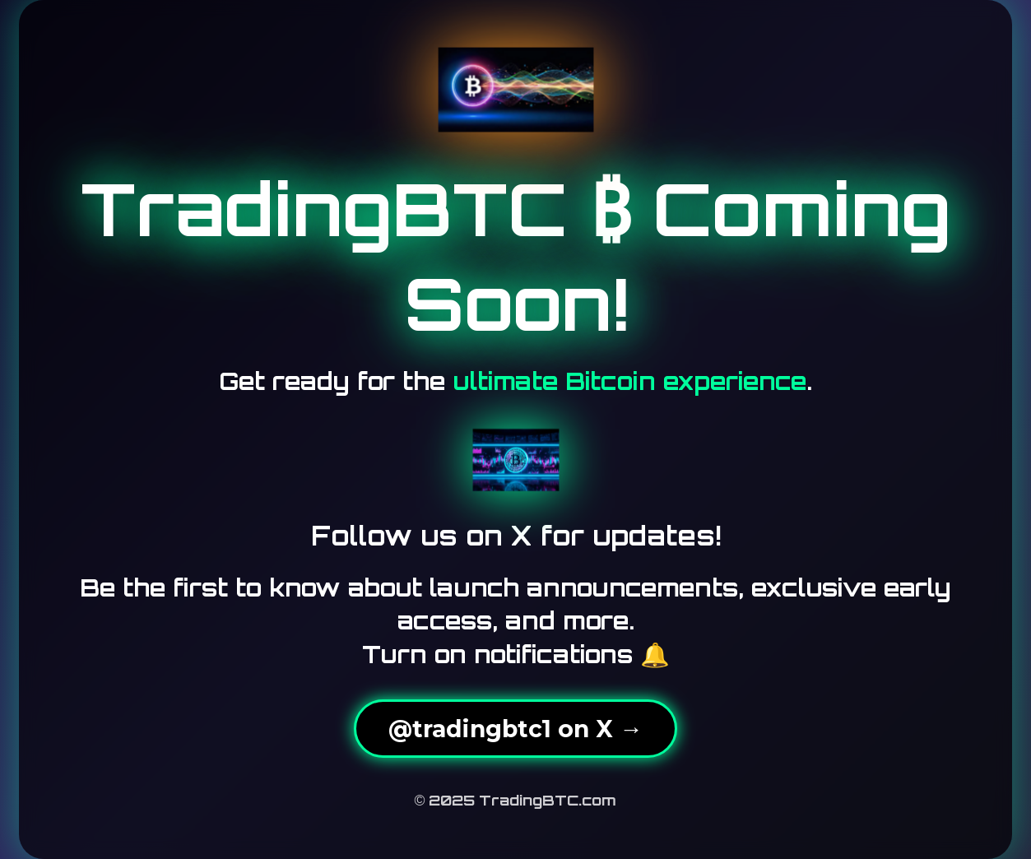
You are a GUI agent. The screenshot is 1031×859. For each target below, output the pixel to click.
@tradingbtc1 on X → (515, 728)
